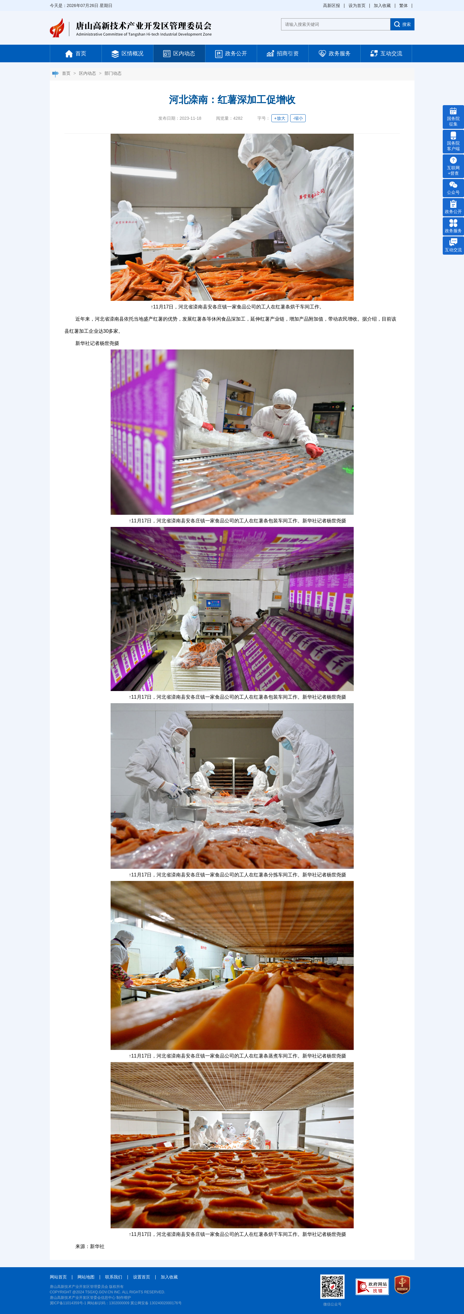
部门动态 (113, 73)
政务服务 (335, 53)
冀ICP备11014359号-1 (68, 1303)
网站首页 (58, 1276)
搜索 (402, 24)
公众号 (453, 188)
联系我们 (113, 1276)
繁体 (403, 5)
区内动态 (179, 53)
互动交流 (386, 53)
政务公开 (231, 54)
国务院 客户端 (453, 141)
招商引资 (283, 53)
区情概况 (127, 54)
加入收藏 (382, 5)
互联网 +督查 (453, 166)
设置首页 (141, 1276)
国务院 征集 (453, 116)
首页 (75, 53)
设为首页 (357, 5)
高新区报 (331, 5)
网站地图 (86, 1276)
